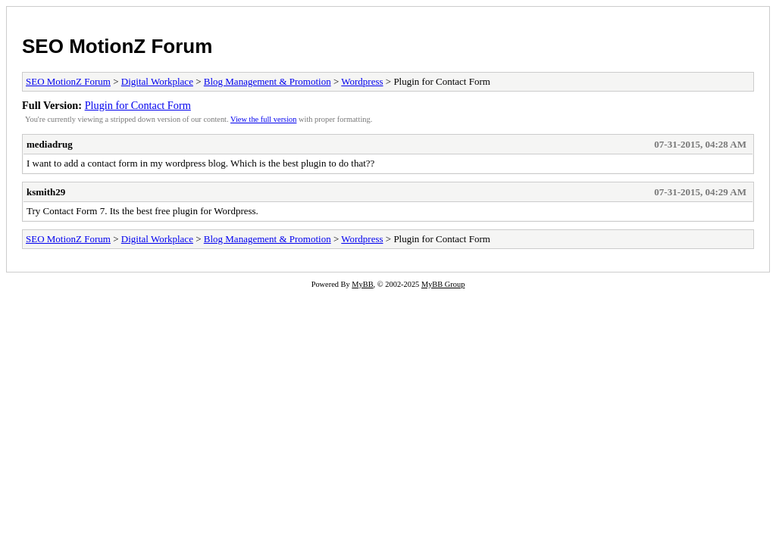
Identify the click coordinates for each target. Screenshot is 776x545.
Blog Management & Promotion (267, 81)
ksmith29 (46, 192)
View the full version (263, 119)
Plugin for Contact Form (138, 105)
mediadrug (50, 144)
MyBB (362, 284)
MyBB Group (443, 284)
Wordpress (362, 81)
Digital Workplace (157, 81)
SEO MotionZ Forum (117, 46)
